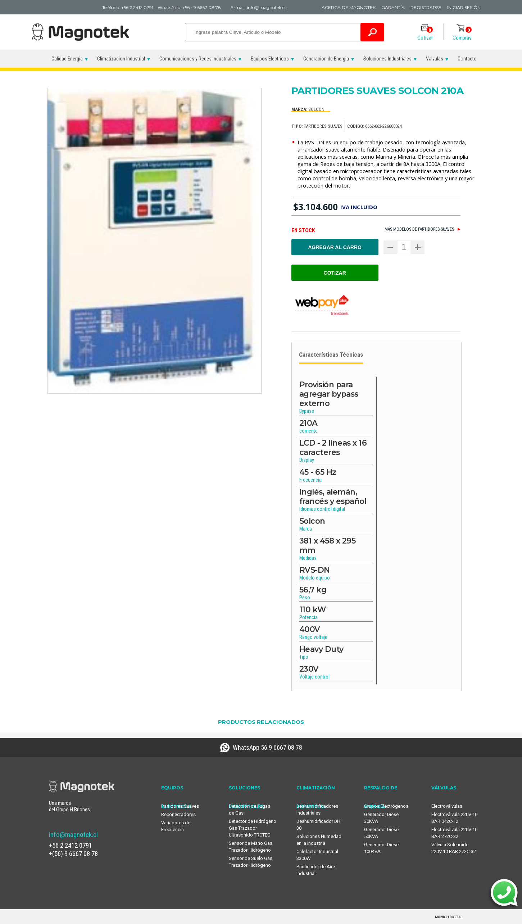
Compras (462, 34)
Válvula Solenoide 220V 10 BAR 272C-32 (453, 848)
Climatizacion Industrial (121, 59)
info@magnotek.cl (73, 834)
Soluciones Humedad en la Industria (318, 840)
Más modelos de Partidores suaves (419, 229)
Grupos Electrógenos (386, 806)
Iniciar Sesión (464, 7)
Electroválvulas (446, 806)
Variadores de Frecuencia (175, 826)
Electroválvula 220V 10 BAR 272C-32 (454, 833)
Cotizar (425, 34)
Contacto (467, 59)
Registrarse (425, 7)
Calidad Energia (67, 59)
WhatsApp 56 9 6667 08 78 (267, 747)
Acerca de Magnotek (349, 7)
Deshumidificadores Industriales (317, 809)
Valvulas (434, 59)
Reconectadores (178, 814)
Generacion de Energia (326, 59)
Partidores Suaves (180, 806)
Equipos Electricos (270, 59)
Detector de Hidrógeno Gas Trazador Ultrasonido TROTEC (252, 828)
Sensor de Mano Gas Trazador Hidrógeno (250, 846)
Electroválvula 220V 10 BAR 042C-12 (454, 818)
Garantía (393, 7)
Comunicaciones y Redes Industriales (197, 59)
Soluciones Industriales (387, 59)
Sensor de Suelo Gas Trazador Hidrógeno (250, 862)
